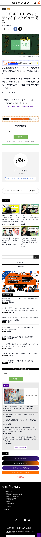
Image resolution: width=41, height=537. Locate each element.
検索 (36, 257)
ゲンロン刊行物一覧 (20, 463)
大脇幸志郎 (10, 339)
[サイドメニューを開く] (2, 3)
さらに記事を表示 (20, 447)
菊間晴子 (11, 303)
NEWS (4, 9)
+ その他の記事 (20, 174)
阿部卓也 (9, 331)
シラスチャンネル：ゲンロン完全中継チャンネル (20, 178)
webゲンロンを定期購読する (20, 468)
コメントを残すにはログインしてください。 (20, 191)
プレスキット (10, 506)
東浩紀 (23, 224)
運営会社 (8, 501)
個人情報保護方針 (11, 499)
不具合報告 (20, 477)
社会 (4, 339)
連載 (4, 348)
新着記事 (5, 312)
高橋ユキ (11, 312)
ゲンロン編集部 (6, 25)
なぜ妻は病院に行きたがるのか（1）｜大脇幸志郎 (17, 337)
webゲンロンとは (11, 492)
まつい (11, 355)
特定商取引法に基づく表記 (14, 494)
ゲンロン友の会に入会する (20, 472)
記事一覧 (20, 262)
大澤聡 (9, 244)
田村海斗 (9, 348)
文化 (4, 322)
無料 (8, 9)
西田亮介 (4, 244)
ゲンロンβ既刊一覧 (20, 458)
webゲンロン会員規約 (12, 496)
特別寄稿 (5, 303)
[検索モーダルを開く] (34, 2)
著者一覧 (20, 267)
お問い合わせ (10, 503)
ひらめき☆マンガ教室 (8, 224)
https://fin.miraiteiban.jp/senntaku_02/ (18, 106)
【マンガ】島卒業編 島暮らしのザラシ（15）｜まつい (19, 353)
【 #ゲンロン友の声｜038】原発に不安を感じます (17, 361)
